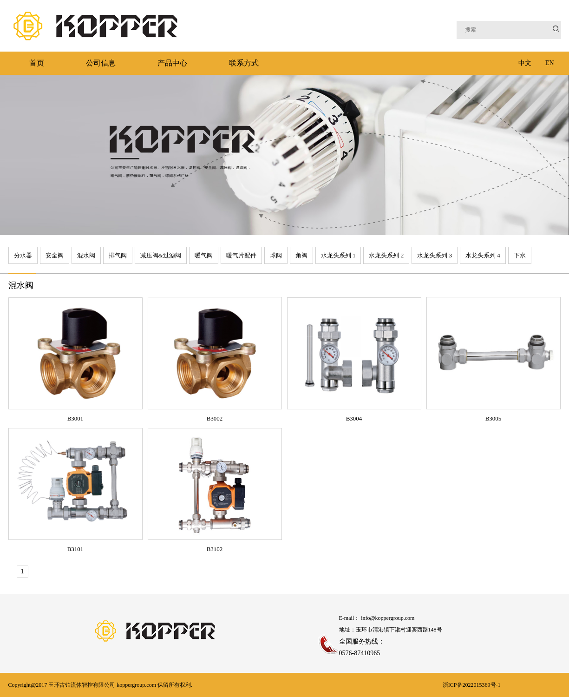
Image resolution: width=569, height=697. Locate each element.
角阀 (301, 255)
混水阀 (86, 255)
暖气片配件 (241, 255)
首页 (36, 63)
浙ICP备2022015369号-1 (472, 685)
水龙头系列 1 (338, 255)
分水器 (23, 255)
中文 (524, 62)
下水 (520, 255)
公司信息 (101, 63)
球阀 (276, 255)
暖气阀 (204, 255)
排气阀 (118, 255)
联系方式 (244, 63)
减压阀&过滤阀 (160, 255)
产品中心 (172, 63)
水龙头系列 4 (482, 255)
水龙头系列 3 (434, 255)
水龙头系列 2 (386, 255)
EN (549, 62)
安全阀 (55, 255)
